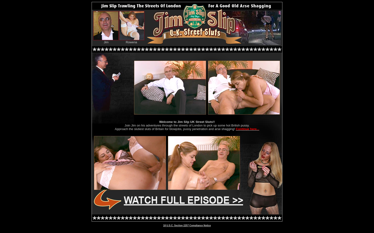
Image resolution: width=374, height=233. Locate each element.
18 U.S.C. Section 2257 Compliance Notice (187, 225)
